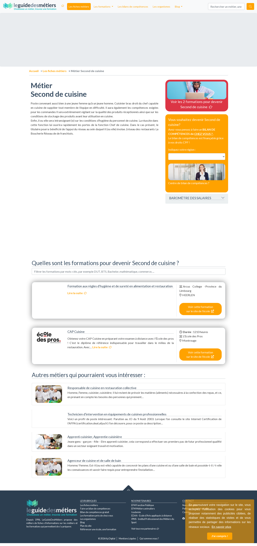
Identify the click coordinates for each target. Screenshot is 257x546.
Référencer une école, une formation (98, 529)
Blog (82, 522)
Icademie (136, 512)
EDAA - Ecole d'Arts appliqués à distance (151, 515)
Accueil (34, 71)
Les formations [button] (102, 6)
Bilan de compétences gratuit (94, 512)
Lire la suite (77, 293)
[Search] (226, 6)
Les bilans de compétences (133, 6)
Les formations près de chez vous (96, 515)
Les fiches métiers (79, 6)
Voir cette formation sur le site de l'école (200, 309)
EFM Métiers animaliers (143, 508)
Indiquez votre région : (182, 149)
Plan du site (85, 525)
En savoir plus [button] (221, 526)
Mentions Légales (127, 538)
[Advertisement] (94, 161)
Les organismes (161, 6)
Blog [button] (177, 6)
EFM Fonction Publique (142, 505)
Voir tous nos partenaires (145, 528)
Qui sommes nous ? (149, 538)
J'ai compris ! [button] (219, 536)
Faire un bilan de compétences (95, 508)
